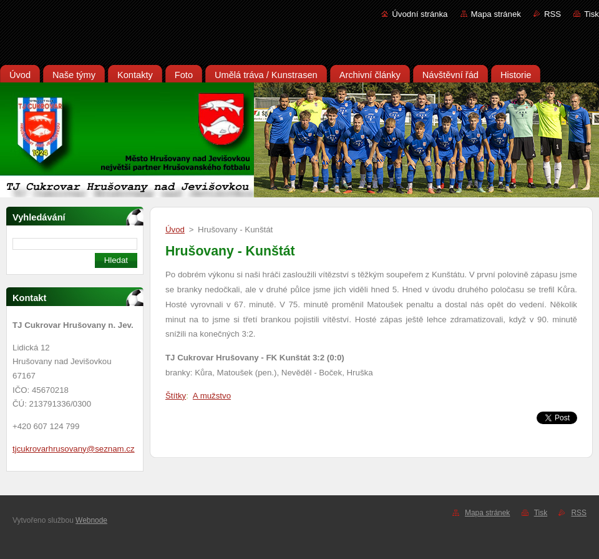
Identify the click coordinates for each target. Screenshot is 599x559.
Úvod (175, 229)
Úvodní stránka (419, 14)
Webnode (91, 520)
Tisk (591, 14)
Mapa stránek (496, 14)
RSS (552, 14)
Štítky (175, 395)
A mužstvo (212, 395)
